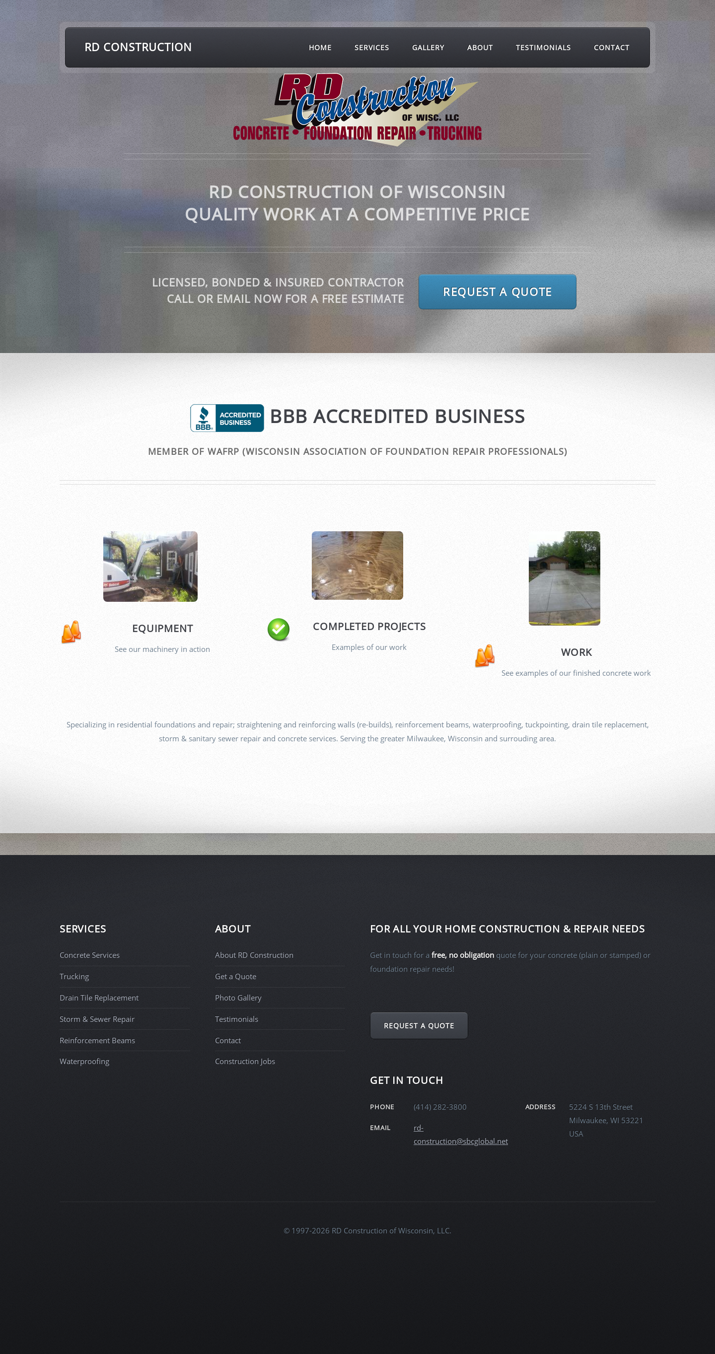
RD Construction (138, 46)
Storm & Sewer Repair (97, 1019)
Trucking (74, 976)
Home (320, 47)
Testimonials (544, 47)
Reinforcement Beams (97, 1040)
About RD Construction (254, 955)
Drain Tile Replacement (99, 997)
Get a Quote (235, 976)
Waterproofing (84, 1061)
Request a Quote (497, 291)
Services (372, 47)
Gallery (428, 47)
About (480, 47)
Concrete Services (90, 955)
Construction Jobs (245, 1061)
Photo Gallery (238, 997)
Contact (612, 47)
